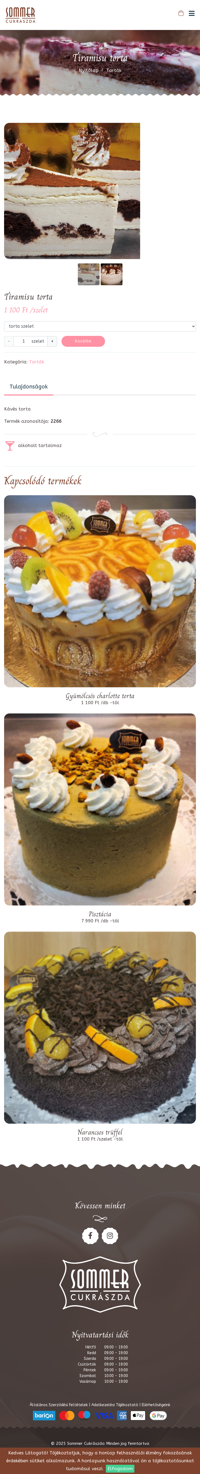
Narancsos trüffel (100, 1132)
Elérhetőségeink (156, 1405)
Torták (113, 70)
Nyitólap (89, 70)
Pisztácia (100, 914)
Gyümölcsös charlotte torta (100, 696)
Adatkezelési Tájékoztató (115, 1405)
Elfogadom (120, 1468)
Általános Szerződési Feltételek (59, 1405)
